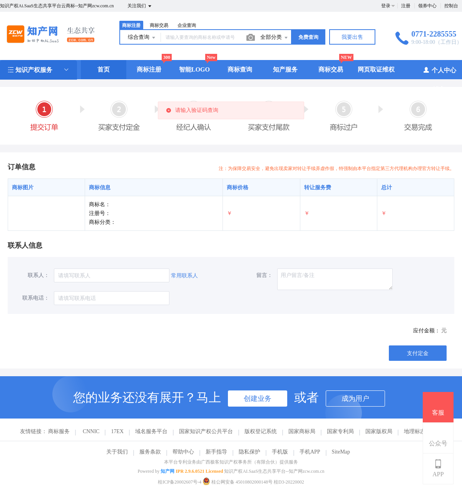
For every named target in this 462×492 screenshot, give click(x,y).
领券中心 (427, 5)
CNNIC (91, 431)
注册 (405, 5)
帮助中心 (183, 452)
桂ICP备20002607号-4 (179, 482)
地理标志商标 (420, 431)
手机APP (310, 452)
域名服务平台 (151, 431)
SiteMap (341, 452)
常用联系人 (184, 276)
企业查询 (186, 25)
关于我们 (117, 452)
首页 (103, 69)
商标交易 (159, 25)
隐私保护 (249, 452)
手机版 (280, 452)
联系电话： (35, 298)
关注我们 (139, 6)
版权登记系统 (260, 431)
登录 (385, 5)
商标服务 (59, 431)
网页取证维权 (376, 69)
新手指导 (216, 452)
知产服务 (285, 69)
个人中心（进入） (439, 79)
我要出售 (352, 37)
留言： (264, 275)
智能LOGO (194, 69)
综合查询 (142, 37)
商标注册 (131, 25)
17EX (117, 431)
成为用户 (355, 398)
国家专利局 (340, 431)
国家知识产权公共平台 (206, 431)
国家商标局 (301, 431)
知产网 (167, 471)
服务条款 (150, 452)
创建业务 (257, 398)
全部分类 (274, 37)
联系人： (38, 275)
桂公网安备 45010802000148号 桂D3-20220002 (253, 482)
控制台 (451, 5)
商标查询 (240, 69)
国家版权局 (378, 431)
